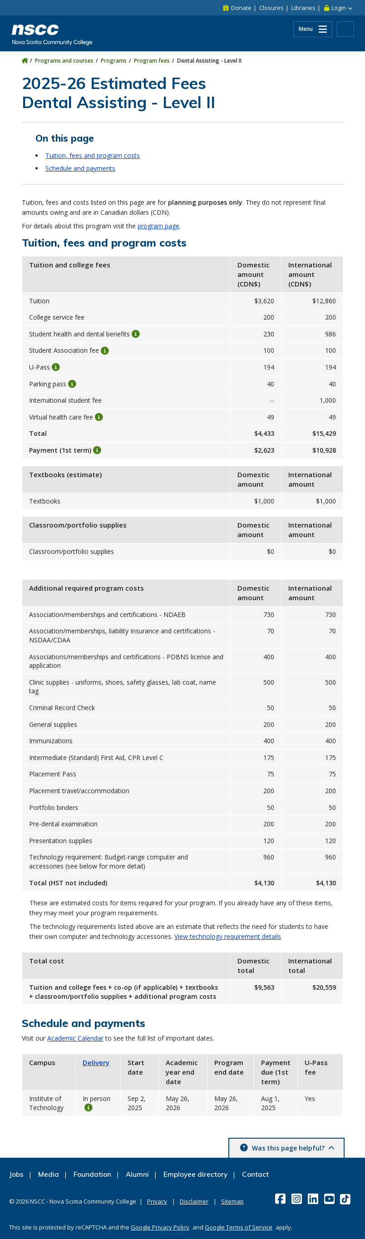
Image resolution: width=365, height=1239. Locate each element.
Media (48, 1174)
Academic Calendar (75, 1038)
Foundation (92, 1174)
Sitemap (232, 1201)
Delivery (96, 1062)
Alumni (137, 1174)
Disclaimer (194, 1201)
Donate (241, 8)
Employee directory (195, 1174)
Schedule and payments (80, 168)
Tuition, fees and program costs (92, 155)
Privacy (157, 1201)
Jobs (16, 1174)
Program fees (152, 60)
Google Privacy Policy (160, 1227)
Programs (114, 60)
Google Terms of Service (238, 1227)
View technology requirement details (227, 936)
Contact (255, 1174)
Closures (271, 8)
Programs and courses (64, 60)
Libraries (303, 8)
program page (158, 226)
